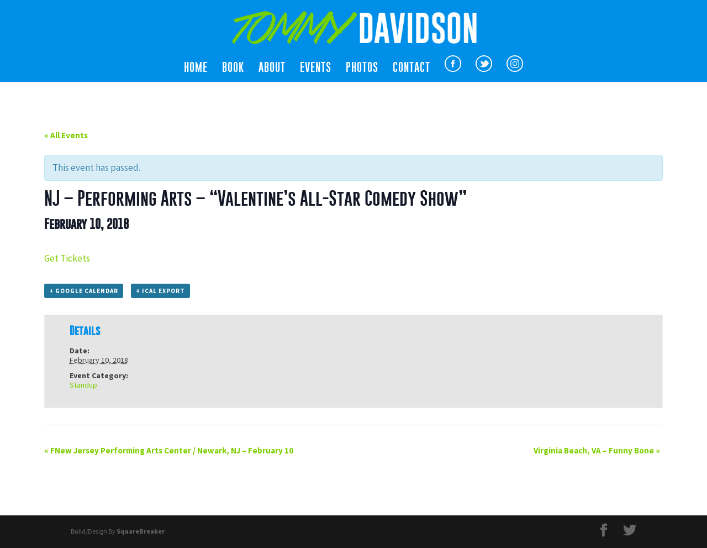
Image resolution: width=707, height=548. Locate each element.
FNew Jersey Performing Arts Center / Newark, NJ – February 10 (168, 450)
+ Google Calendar (83, 291)
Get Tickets (67, 258)
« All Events (66, 135)
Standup (83, 385)
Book (233, 69)
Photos (362, 69)
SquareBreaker (141, 531)
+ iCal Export (160, 291)
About (272, 69)
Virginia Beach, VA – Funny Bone (597, 450)
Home (196, 69)
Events (315, 69)
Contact (411, 69)
